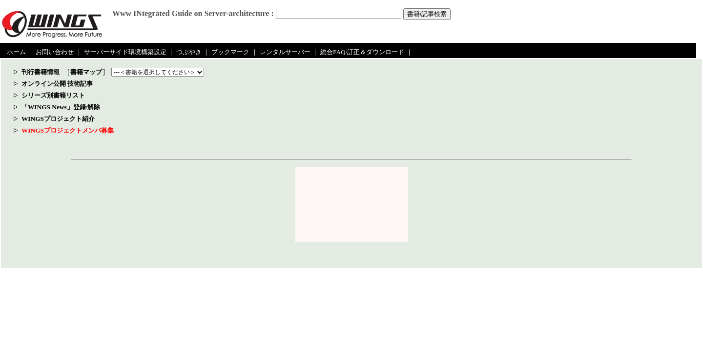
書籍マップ (86, 72)
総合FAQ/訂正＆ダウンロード (362, 52)
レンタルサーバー (285, 52)
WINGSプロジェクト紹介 (58, 118)
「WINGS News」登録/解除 (60, 107)
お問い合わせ (55, 52)
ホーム (16, 52)
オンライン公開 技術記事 (57, 83)
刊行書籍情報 (40, 72)
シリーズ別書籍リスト (53, 95)
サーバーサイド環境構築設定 (125, 52)
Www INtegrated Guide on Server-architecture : (193, 13)
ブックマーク (230, 52)
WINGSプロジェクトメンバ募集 (67, 130)
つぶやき (189, 52)
